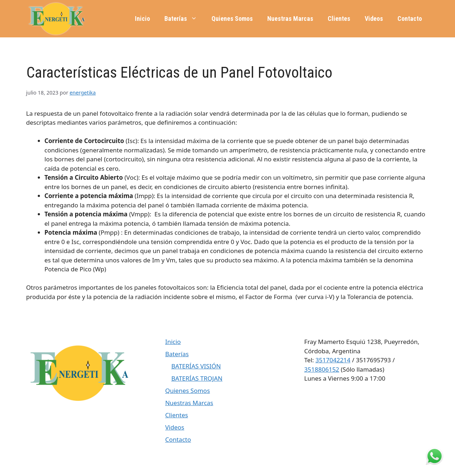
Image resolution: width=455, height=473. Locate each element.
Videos (374, 18)
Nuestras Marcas (290, 18)
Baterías (184, 18)
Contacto (409, 18)
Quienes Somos (232, 18)
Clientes (339, 18)
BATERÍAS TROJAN (196, 378)
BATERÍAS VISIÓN (196, 366)
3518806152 (321, 369)
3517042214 (332, 360)
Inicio (142, 18)
